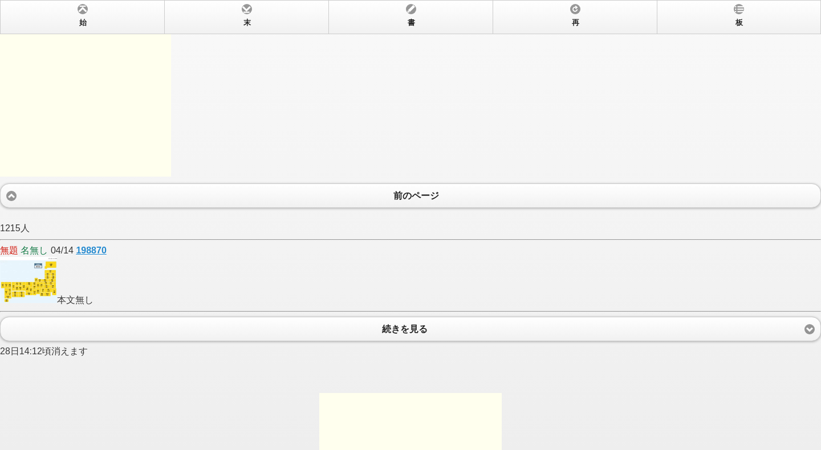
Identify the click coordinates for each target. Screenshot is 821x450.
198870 (91, 250)
